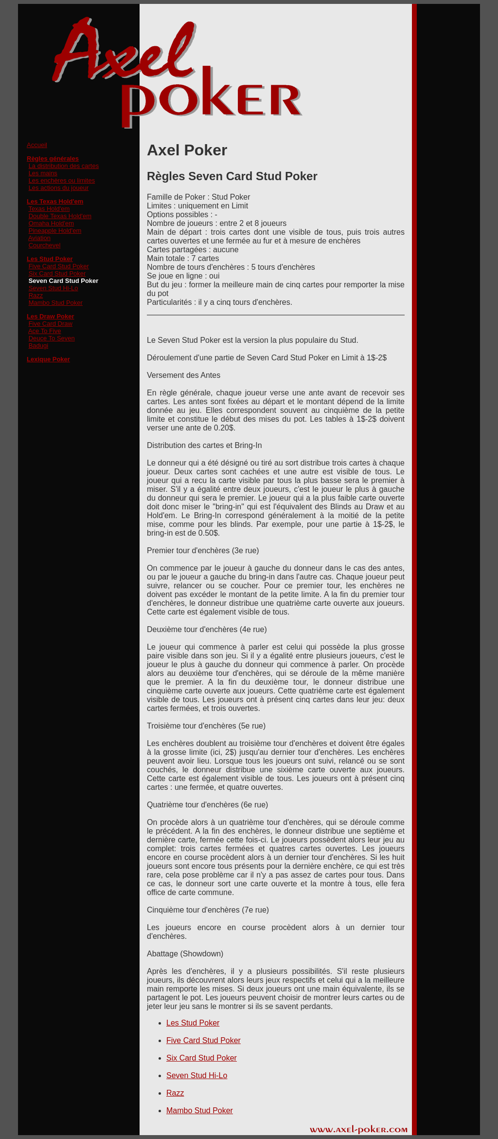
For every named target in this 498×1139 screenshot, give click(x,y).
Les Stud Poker (192, 1023)
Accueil (37, 145)
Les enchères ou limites (62, 180)
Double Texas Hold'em (60, 216)
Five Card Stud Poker (59, 266)
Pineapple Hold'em (55, 230)
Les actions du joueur (59, 187)
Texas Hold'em (49, 208)
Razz (36, 295)
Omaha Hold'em (51, 223)
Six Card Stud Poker (57, 273)
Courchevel (45, 245)
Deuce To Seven (52, 338)
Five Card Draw (50, 323)
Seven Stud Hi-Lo (53, 288)
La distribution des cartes (64, 165)
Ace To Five (44, 331)
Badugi (38, 345)
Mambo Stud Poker (56, 302)
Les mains (43, 173)
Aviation (39, 238)
